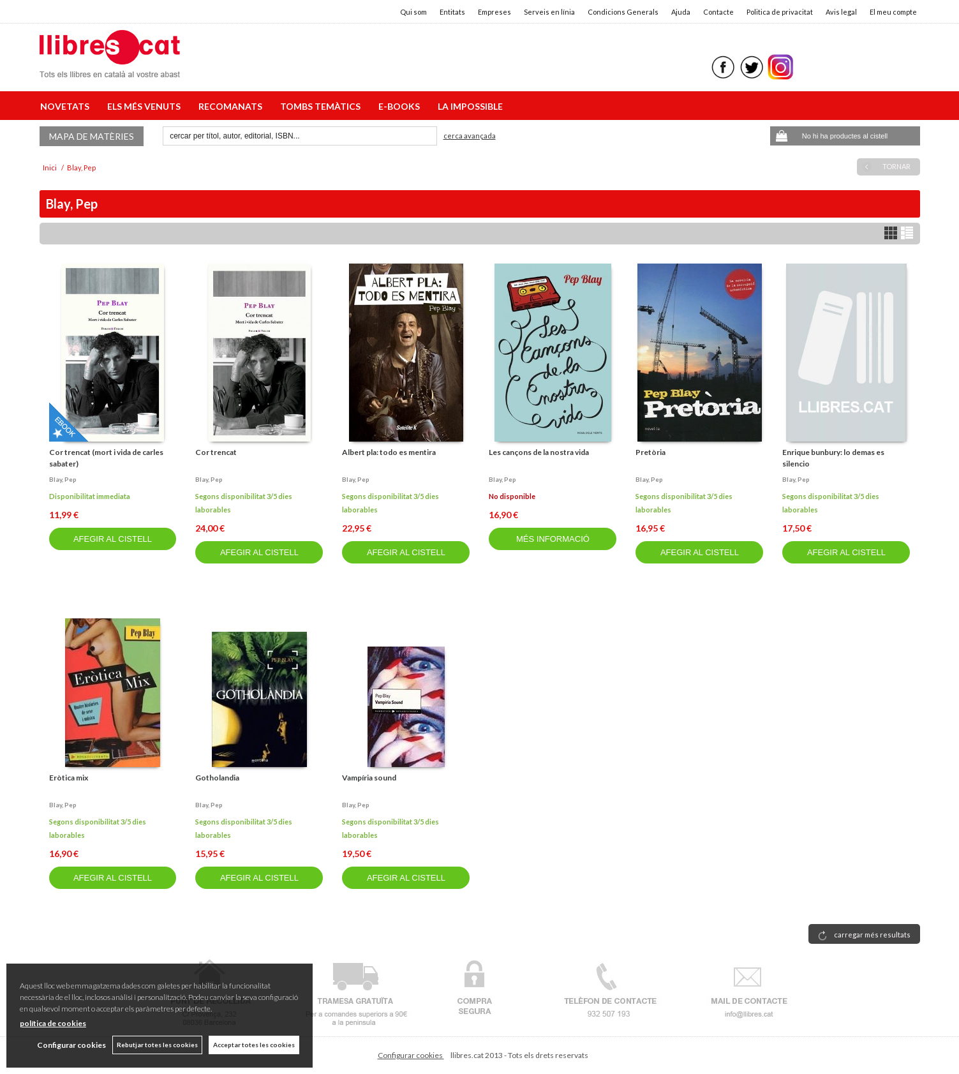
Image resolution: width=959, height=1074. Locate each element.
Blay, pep (63, 479)
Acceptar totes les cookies (254, 1044)
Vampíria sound (369, 777)
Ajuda (680, 12)
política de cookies (53, 1023)
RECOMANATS (232, 106)
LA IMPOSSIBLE (470, 106)
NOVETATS (66, 106)
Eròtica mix (68, 777)
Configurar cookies (411, 1055)
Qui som (413, 12)
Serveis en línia (549, 12)
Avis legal (841, 12)
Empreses (494, 12)
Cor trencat (216, 452)
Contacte (718, 12)
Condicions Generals (623, 12)
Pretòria (650, 452)
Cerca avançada (469, 135)
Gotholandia (217, 777)
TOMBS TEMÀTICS (322, 106)
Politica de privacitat (780, 12)
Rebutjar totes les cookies (157, 1044)
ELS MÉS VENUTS (145, 106)
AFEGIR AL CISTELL (112, 539)
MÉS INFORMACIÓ (553, 539)
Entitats (452, 12)
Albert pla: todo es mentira (389, 452)
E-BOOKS (401, 106)
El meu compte (893, 12)
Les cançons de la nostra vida (539, 452)
